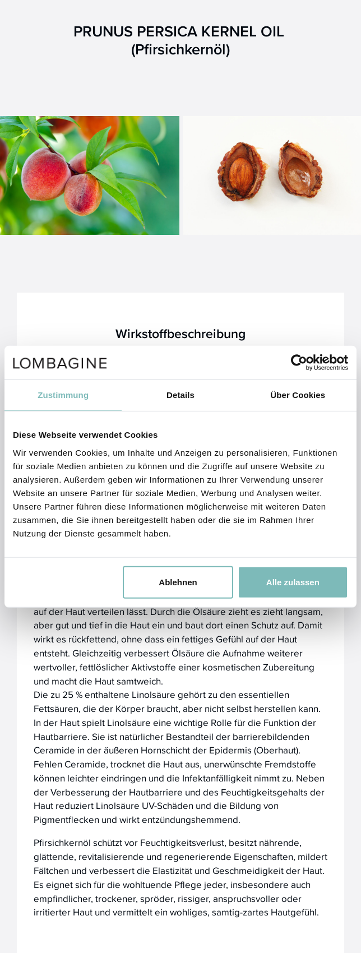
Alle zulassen (293, 581)
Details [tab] (180, 395)
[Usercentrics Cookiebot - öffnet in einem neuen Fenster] (299, 362)
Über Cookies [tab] (297, 395)
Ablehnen (178, 581)
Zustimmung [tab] (63, 395)
